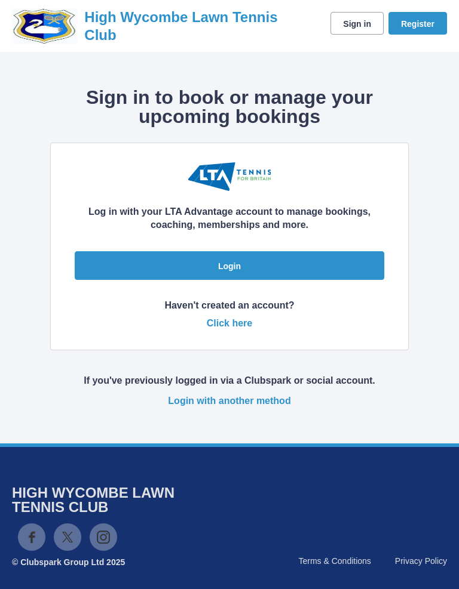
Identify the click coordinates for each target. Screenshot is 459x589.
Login (229, 266)
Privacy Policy (421, 561)
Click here (229, 323)
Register (417, 24)
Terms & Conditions (334, 561)
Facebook (31, 537)
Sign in (357, 24)
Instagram (103, 537)
